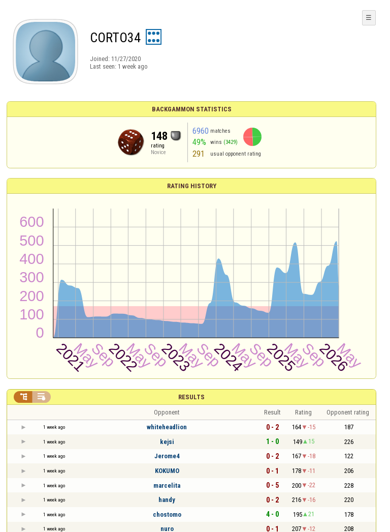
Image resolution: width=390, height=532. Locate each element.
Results (191, 397)
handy (166, 500)
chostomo (167, 514)
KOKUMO (167, 471)
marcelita (166, 485)
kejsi (167, 442)
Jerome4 (167, 456)
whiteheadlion (167, 427)
